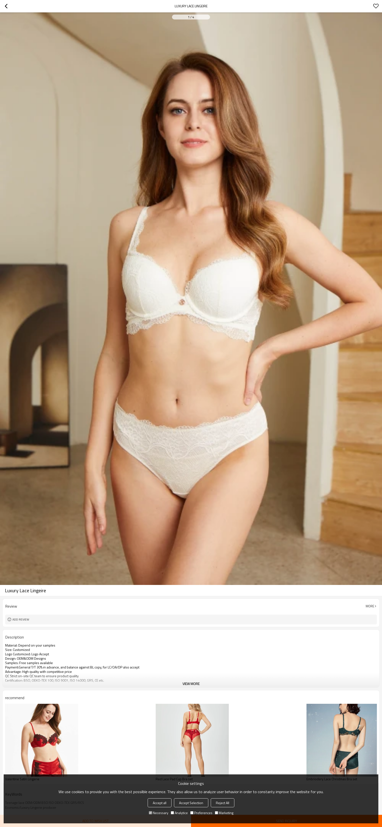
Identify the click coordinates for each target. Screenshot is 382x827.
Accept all (159, 802)
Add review (20, 619)
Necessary (158, 812)
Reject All (222, 802)
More (370, 606)
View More (191, 683)
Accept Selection (191, 802)
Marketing (224, 812)
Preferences (201, 812)
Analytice (179, 812)
